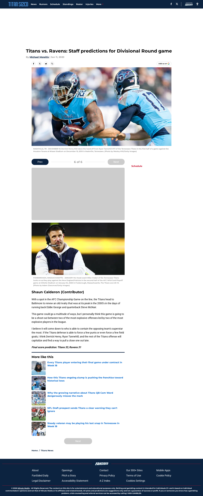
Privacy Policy (107, 475)
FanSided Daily (40, 475)
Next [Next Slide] (116, 161)
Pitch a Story (69, 475)
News (34, 4)
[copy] (52, 64)
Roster (79, 4)
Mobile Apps (163, 470)
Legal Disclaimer (41, 480)
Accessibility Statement (75, 480)
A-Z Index (105, 480)
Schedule (55, 4)
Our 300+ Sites (134, 470)
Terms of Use (133, 475)
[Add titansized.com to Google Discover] (164, 64)
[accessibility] (197, 3)
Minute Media (24, 488)
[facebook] (171, 4)
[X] (177, 4)
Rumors (43, 4)
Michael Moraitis (39, 57)
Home (35, 450)
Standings (68, 4)
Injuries (89, 4)
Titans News (47, 450)
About (35, 470)
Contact (104, 470)
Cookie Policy (163, 475)
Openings (67, 470)
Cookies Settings (135, 480)
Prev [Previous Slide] (40, 161)
